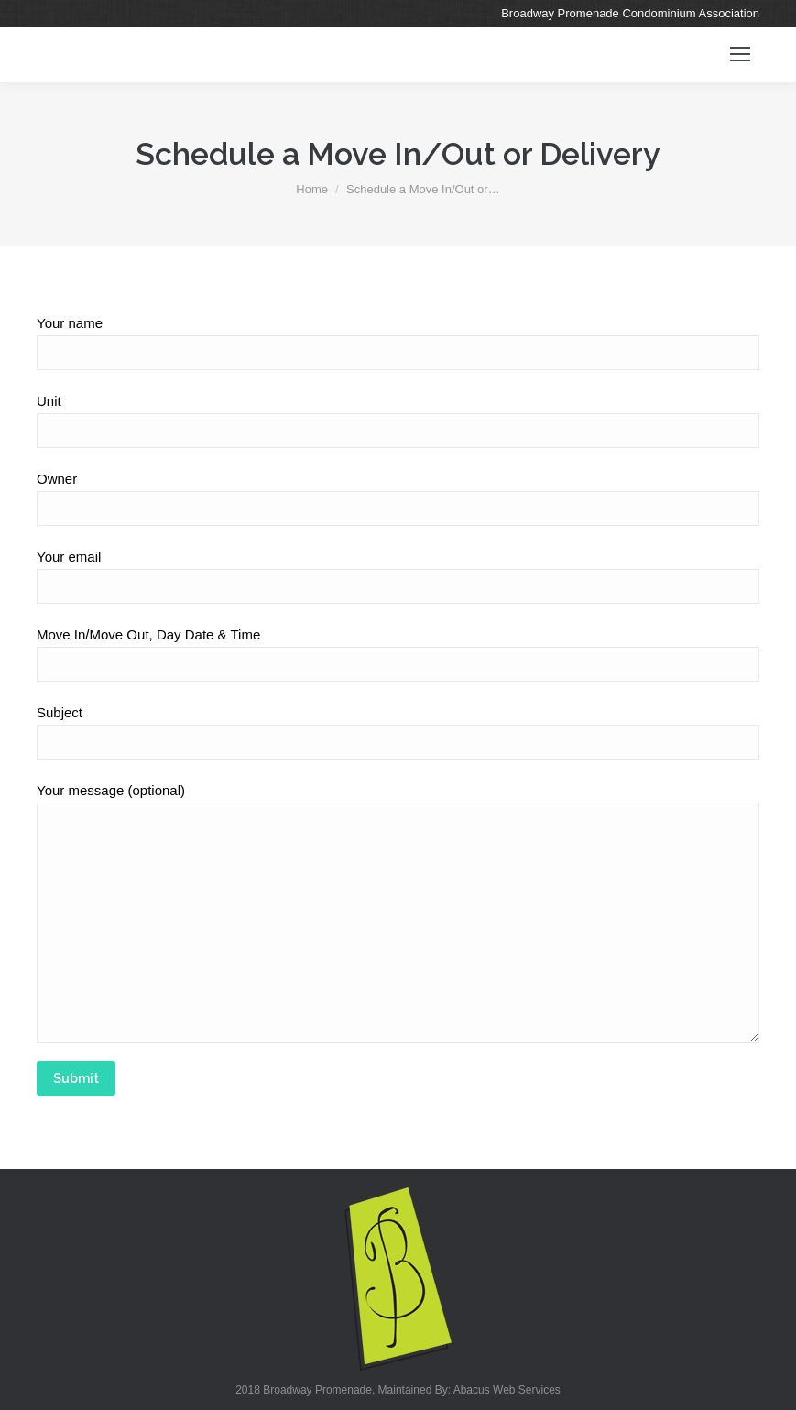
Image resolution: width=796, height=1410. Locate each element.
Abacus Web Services (507, 1389)
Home (312, 189)
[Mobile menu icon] (740, 54)
